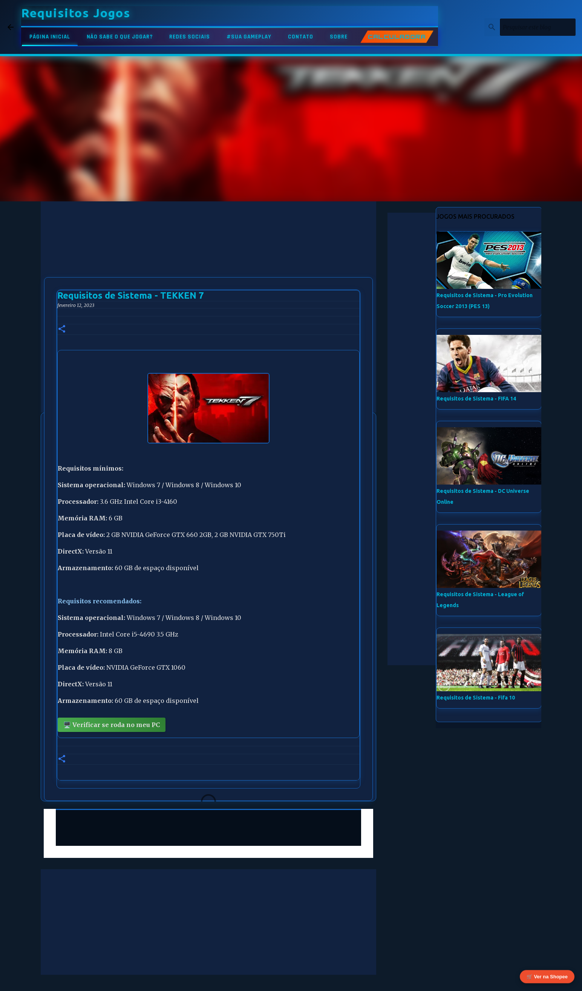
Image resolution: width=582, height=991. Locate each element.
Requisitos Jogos (75, 13)
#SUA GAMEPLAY (249, 36)
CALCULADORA (397, 36)
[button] (61, 329)
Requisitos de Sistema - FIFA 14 (476, 399)
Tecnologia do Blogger (291, 980)
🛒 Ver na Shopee (547, 975)
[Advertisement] (208, 254)
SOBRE (339, 36)
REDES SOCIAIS (189, 36)
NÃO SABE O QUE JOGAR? (120, 36)
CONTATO (300, 36)
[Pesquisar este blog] (536, 27)
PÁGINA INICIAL (49, 36)
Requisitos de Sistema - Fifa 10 (475, 698)
